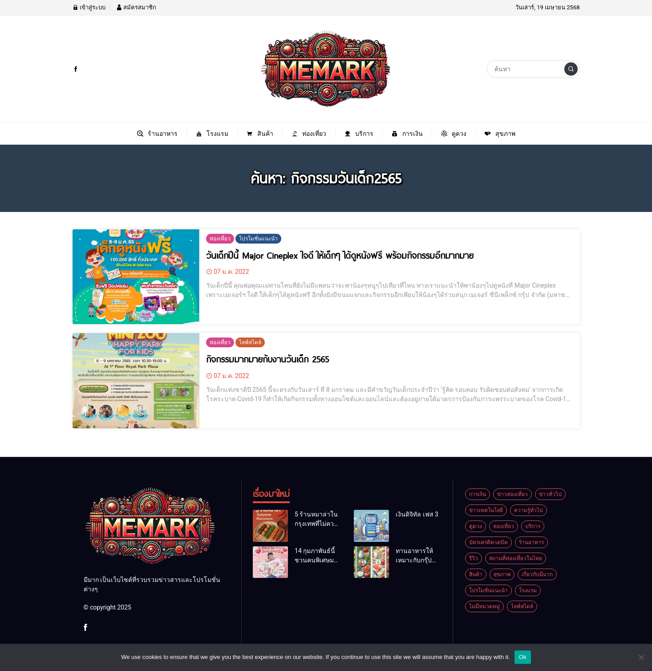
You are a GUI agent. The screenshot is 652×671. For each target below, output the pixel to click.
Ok (522, 657)
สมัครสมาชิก (136, 7)
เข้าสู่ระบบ (89, 7)
